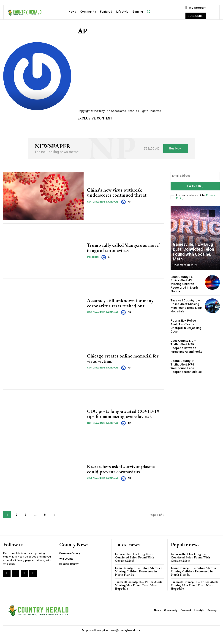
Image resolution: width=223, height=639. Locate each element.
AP (129, 201)
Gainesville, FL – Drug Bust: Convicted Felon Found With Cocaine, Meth (195, 254)
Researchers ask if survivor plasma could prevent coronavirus (120, 469)
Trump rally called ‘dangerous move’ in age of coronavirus (125, 247)
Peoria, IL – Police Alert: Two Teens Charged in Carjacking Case (186, 322)
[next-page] (54, 514)
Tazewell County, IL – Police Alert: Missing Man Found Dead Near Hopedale (186, 302)
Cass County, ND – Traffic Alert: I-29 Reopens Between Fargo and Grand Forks (186, 342)
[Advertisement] (149, 70)
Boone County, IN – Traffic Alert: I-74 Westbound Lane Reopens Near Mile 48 (186, 362)
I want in (195, 186)
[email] (195, 176)
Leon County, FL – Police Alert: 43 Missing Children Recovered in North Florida (187, 282)
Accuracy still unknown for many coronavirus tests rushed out (120, 303)
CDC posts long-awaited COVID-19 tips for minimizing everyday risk (122, 413)
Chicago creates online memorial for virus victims (123, 358)
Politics (93, 256)
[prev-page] (203, 213)
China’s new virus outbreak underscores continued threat (116, 192)
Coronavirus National (102, 201)
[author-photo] (123, 201)
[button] (149, 11)
